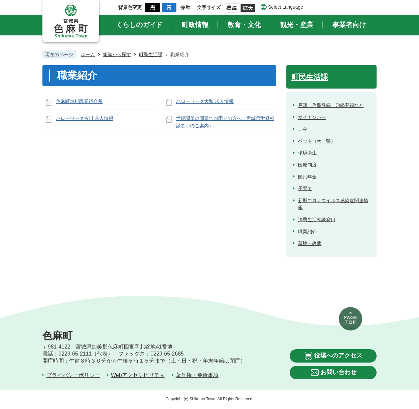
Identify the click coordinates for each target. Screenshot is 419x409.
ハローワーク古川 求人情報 (84, 118)
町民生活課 (150, 54)
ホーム (88, 54)
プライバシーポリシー (73, 375)
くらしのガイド (139, 24)
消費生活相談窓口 (316, 219)
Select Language (285, 7)
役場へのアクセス (338, 355)
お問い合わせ (338, 372)
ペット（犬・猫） (316, 141)
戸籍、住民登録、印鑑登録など (331, 105)
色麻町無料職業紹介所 (79, 101)
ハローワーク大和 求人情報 (205, 101)
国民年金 (307, 176)
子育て (305, 188)
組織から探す (117, 54)
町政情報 (195, 24)
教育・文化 (244, 24)
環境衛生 (307, 152)
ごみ (302, 129)
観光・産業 (296, 24)
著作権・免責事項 (197, 375)
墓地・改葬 (309, 243)
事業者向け (349, 24)
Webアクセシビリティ (138, 375)
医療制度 (307, 164)
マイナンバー (312, 117)
